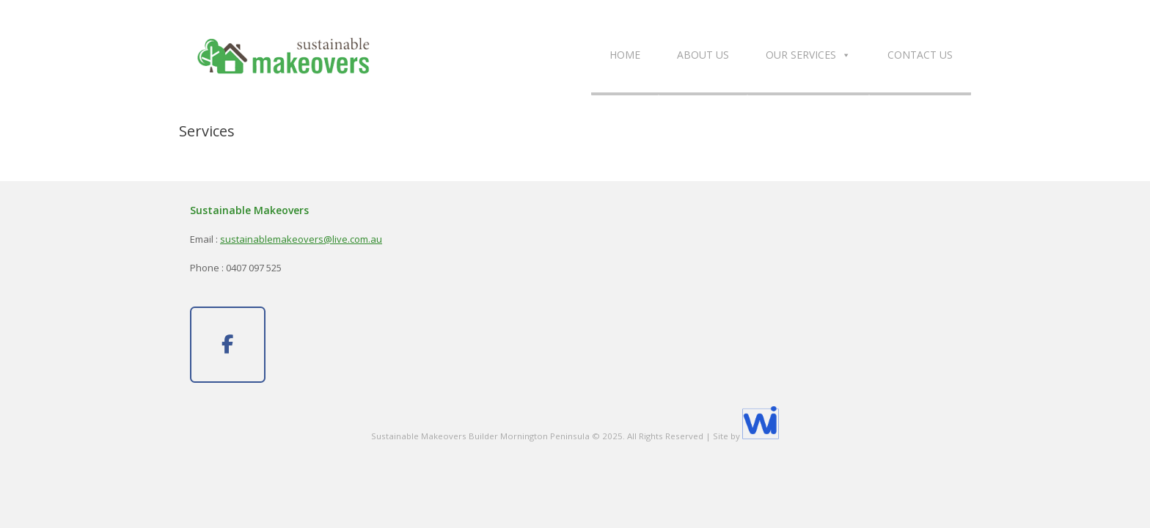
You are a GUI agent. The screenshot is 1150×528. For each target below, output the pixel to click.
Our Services (808, 55)
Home (624, 55)
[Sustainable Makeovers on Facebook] (227, 345)
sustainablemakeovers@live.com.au (301, 239)
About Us (703, 55)
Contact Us (920, 55)
